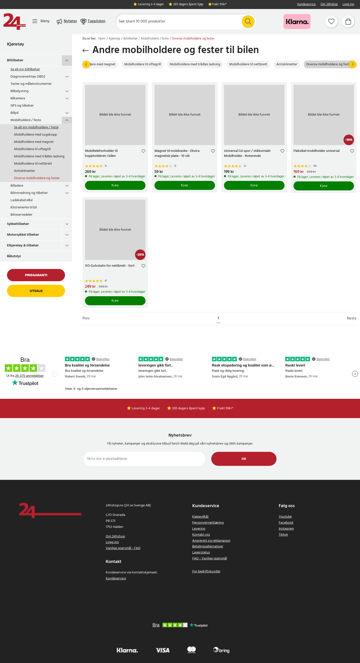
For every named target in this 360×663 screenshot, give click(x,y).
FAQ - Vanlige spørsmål (209, 558)
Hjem (102, 38)
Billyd (14, 113)
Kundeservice (306, 4)
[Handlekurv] (348, 21)
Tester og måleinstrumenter (31, 84)
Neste (351, 318)
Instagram (286, 529)
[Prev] (86, 64)
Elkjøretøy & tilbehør (23, 245)
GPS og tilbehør (22, 106)
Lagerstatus (201, 552)
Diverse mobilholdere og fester (37, 178)
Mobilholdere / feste (25, 120)
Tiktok (283, 535)
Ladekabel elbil (21, 200)
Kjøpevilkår (200, 517)
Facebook (286, 523)
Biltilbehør (15, 60)
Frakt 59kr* (219, 4)
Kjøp (115, 185)
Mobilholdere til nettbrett (33, 164)
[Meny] (41, 21)
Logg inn (348, 4)
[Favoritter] (331, 21)
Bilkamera (17, 98)
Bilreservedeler (21, 215)
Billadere (16, 186)
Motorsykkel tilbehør (23, 235)
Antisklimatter (24, 171)
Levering (198, 529)
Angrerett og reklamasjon (211, 541)
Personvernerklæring (208, 523)
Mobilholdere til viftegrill (32, 149)
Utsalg (36, 290)
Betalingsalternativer (207, 546)
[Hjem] (15, 21)
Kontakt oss (201, 535)
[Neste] (352, 64)
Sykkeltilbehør (18, 224)
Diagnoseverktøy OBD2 (27, 77)
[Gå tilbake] (85, 50)
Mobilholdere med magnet (34, 142)
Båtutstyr (14, 256)
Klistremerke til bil (23, 207)
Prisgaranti (36, 275)
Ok (244, 459)
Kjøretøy (15, 44)
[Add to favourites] (143, 152)
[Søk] (185, 22)
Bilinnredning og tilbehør (29, 193)
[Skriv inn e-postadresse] (144, 459)
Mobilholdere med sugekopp (35, 135)
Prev (86, 318)
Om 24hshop (329, 4)
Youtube (285, 517)
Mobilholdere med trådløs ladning (39, 156)
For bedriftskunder (206, 571)
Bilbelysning (19, 91)
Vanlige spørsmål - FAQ (123, 548)
